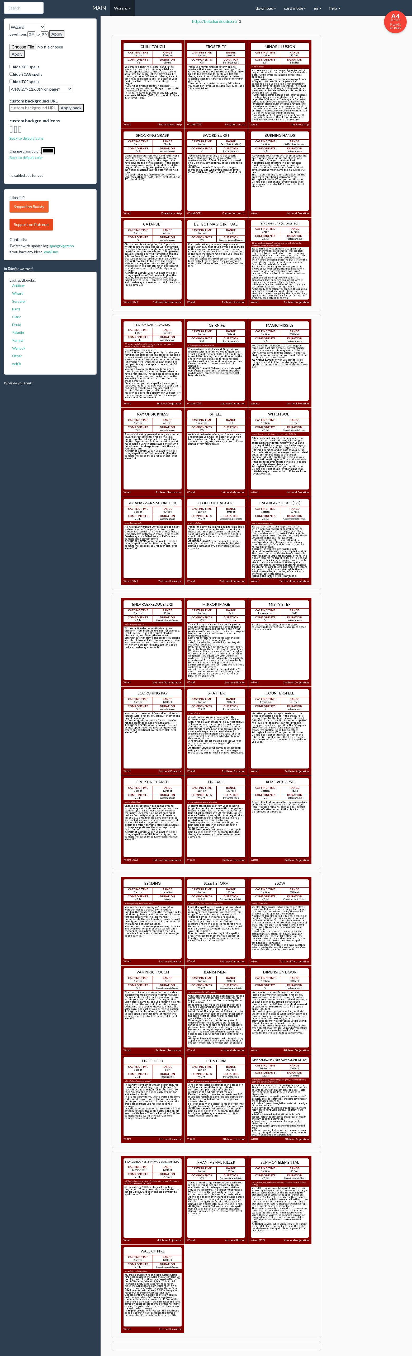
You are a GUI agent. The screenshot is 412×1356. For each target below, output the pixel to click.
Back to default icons (27, 138)
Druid (16, 324)
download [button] (265, 8)
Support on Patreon (31, 224)
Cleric (16, 317)
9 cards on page (395, 21)
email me (51, 251)
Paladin (18, 332)
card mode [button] (295, 8)
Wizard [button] (122, 8)
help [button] (334, 8)
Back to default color (26, 157)
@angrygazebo (62, 245)
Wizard (17, 293)
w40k (16, 363)
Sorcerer (19, 301)
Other (17, 356)
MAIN (99, 8)
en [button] (317, 8)
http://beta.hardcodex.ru (214, 21)
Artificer (18, 285)
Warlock (18, 348)
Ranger (18, 340)
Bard (16, 309)
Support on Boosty (29, 206)
